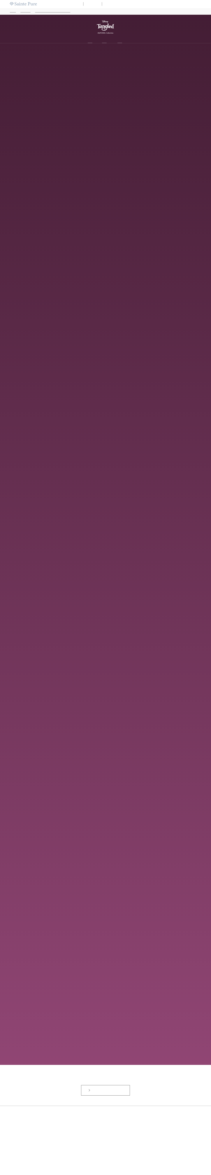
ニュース (181, 4)
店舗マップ (143, 4)
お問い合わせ (93, 1162)
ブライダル (92, 4)
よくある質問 (169, 4)
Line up (104, 39)
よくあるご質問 (79, 1162)
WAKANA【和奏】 (112, 4)
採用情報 (192, 4)
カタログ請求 (156, 4)
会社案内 (202, 4)
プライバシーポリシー (129, 1162)
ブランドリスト (129, 4)
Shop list (120, 39)
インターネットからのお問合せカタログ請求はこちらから (107, 1084)
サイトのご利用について (109, 1162)
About (90, 39)
